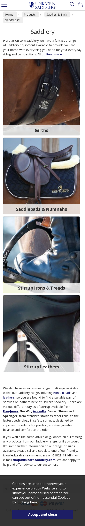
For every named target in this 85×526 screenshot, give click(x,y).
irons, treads (62, 393)
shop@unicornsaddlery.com (34, 460)
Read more (54, 54)
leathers (9, 397)
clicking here (27, 502)
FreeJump (10, 411)
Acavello (39, 411)
